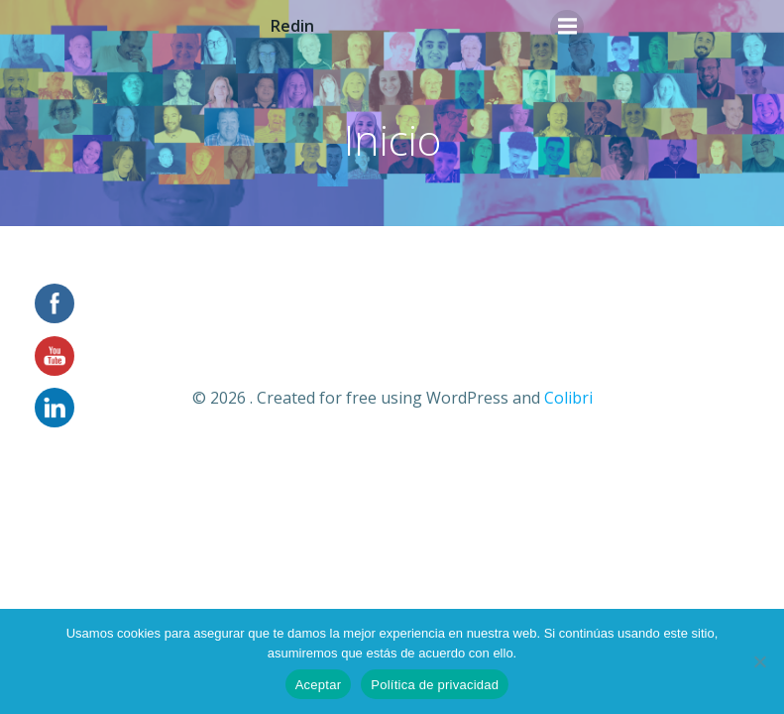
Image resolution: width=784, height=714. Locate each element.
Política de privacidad (435, 684)
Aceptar (318, 684)
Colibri (568, 398)
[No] (759, 661)
